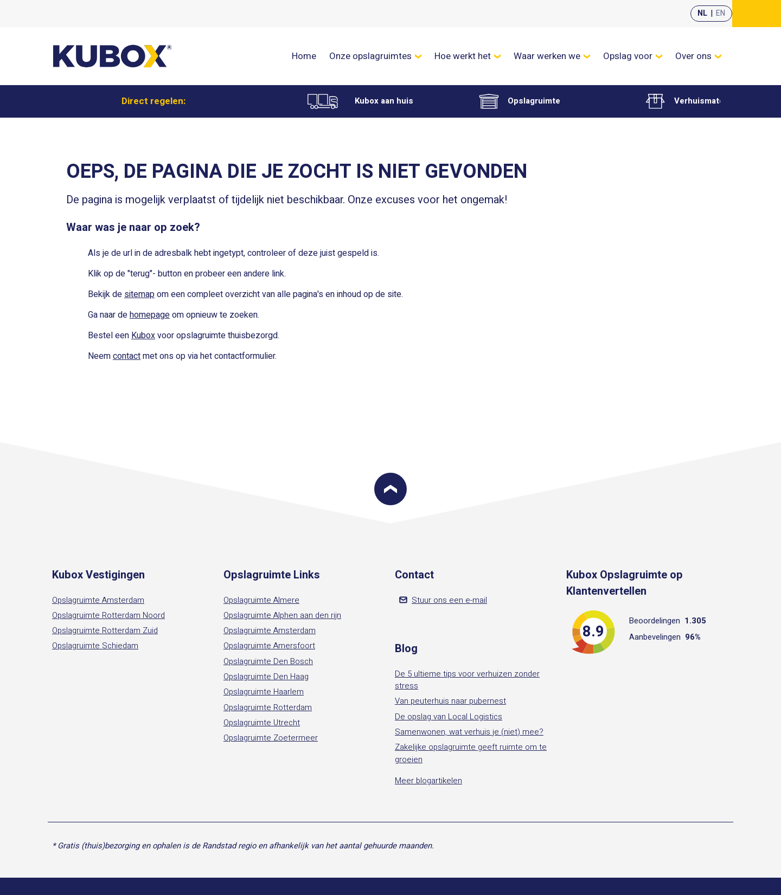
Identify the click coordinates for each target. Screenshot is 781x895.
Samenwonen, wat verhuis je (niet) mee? (469, 732)
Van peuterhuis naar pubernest (450, 701)
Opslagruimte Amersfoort (269, 646)
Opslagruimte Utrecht (261, 723)
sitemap (139, 294)
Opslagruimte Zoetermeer (270, 738)
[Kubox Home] (112, 56)
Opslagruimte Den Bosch (268, 661)
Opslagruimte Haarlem (263, 692)
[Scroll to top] (390, 489)
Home (304, 56)
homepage (150, 314)
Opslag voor (632, 56)
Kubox (143, 335)
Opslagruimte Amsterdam (98, 600)
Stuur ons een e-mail (443, 600)
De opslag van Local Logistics (448, 717)
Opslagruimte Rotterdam (267, 707)
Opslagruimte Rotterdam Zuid (105, 630)
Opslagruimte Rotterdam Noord (108, 615)
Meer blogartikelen (428, 781)
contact (126, 356)
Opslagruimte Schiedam (95, 646)
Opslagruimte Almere (261, 600)
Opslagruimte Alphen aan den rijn (282, 615)
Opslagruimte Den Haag (266, 676)
